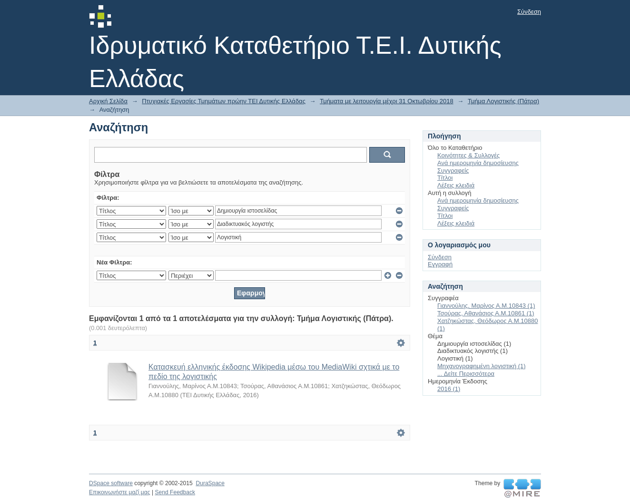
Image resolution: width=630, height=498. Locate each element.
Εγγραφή (440, 264)
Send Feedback (175, 492)
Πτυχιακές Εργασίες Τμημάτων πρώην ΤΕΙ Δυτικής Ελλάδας (223, 101)
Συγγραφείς (453, 170)
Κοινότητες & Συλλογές (468, 155)
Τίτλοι (445, 177)
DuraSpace (210, 483)
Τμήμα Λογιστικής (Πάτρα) (503, 101)
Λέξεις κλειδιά (455, 185)
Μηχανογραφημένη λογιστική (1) (481, 366)
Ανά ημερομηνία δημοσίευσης (478, 162)
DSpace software (111, 483)
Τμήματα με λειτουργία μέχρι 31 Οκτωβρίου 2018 (386, 101)
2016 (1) (448, 388)
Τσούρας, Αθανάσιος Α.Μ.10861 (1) (485, 313)
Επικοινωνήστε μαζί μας (119, 492)
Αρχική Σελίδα (108, 101)
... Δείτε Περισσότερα (465, 373)
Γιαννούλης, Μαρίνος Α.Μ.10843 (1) (486, 305)
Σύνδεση (529, 11)
